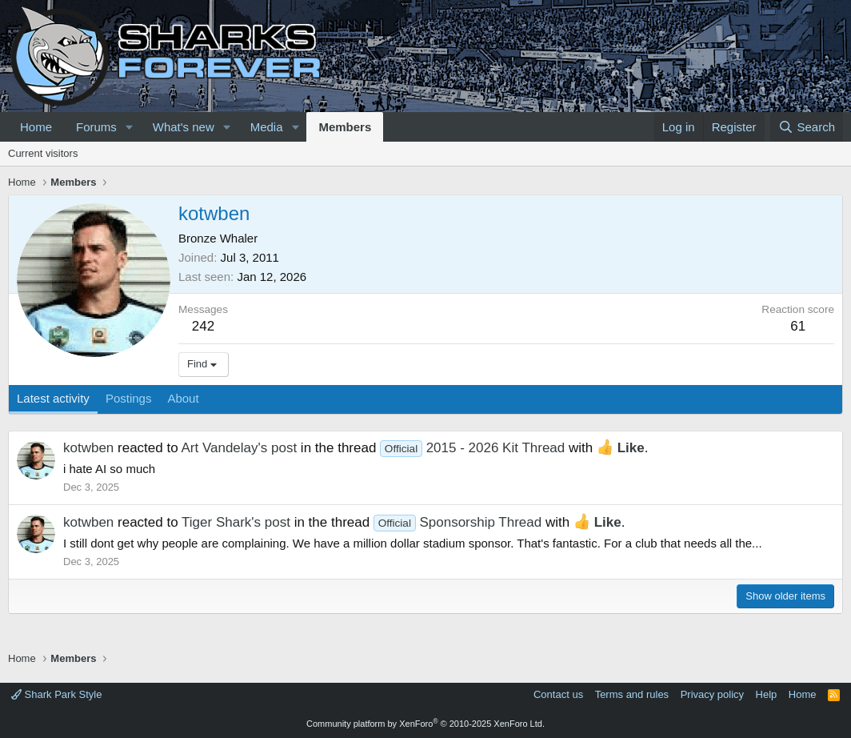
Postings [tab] (129, 398)
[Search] (806, 127)
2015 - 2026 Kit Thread (472, 447)
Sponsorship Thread (457, 522)
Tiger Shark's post (236, 522)
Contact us (558, 694)
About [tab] (182, 398)
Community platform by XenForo (425, 723)
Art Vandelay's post (239, 447)
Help (766, 694)
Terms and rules (632, 694)
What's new (183, 127)
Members (344, 127)
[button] (129, 127)
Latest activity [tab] (53, 398)
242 (203, 326)
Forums (96, 127)
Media (266, 127)
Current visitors (43, 153)
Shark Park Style (56, 694)
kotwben (88, 447)
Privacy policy (712, 694)
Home (36, 127)
